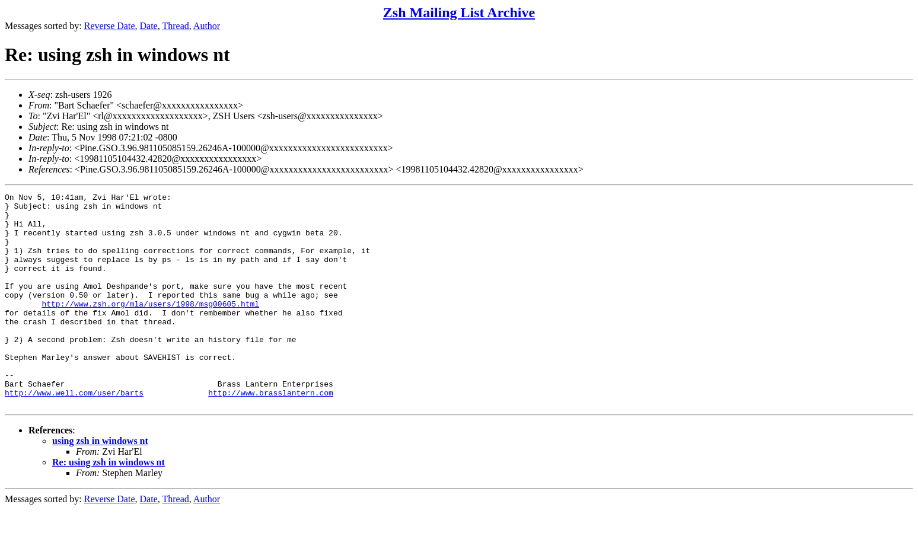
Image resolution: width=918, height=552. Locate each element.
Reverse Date (109, 26)
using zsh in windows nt (100, 483)
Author (206, 26)
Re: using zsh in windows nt (108, 505)
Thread (175, 26)
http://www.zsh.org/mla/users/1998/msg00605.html (150, 326)
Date (149, 26)
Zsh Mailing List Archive (459, 12)
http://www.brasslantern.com (270, 433)
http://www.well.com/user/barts (74, 433)
